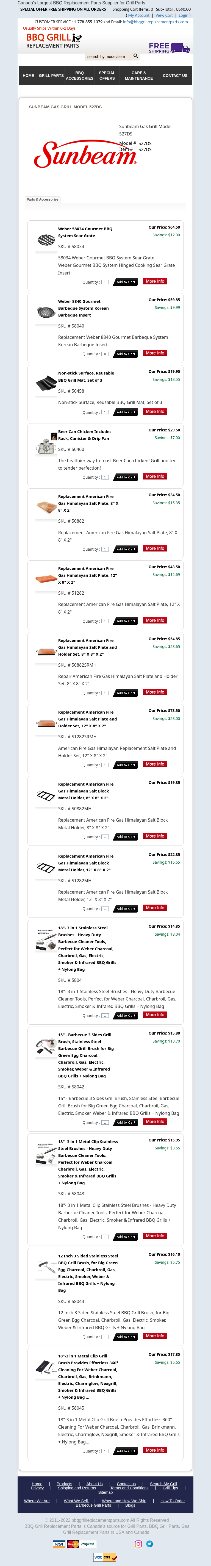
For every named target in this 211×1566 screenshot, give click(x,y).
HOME (28, 76)
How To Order (172, 1501)
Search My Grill (163, 1484)
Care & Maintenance (139, 76)
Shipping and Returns (77, 1488)
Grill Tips (170, 1488)
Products (64, 1484)
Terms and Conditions (129, 1488)
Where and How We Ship (124, 1501)
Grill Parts (51, 76)
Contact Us (175, 76)
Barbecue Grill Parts (93, 1505)
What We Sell (76, 1501)
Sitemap (105, 1492)
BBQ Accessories (79, 76)
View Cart (164, 15)
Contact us (126, 1484)
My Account (139, 15)
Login (183, 15)
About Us (95, 1484)
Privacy (37, 1488)
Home (37, 1484)
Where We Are (36, 1501)
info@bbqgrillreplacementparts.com (155, 21)
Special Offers (107, 76)
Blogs (130, 1505)
